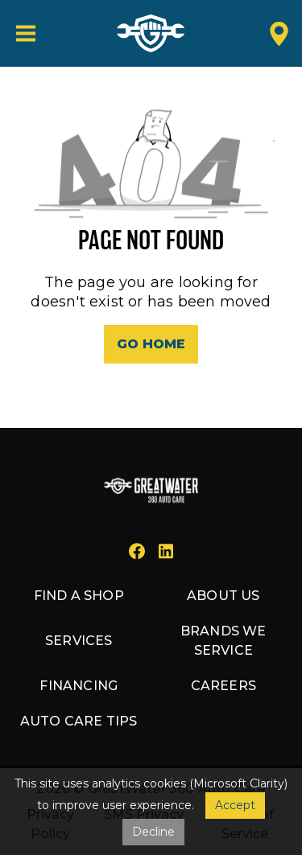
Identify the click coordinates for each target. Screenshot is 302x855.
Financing (78, 685)
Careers (223, 685)
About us (223, 595)
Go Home (151, 343)
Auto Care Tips (79, 721)
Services (79, 640)
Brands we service (223, 640)
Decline (153, 831)
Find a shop (79, 595)
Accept (235, 805)
